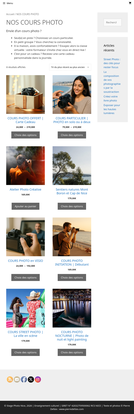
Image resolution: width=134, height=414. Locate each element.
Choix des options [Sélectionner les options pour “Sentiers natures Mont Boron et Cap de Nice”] (72, 206)
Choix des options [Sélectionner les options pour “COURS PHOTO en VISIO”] (25, 277)
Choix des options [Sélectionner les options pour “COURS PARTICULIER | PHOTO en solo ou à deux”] (72, 135)
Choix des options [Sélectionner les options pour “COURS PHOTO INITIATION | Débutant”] (72, 277)
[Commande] (70, 67)
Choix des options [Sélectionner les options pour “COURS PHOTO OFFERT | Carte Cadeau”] (25, 135)
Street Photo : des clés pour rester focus (112, 63)
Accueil (10, 14)
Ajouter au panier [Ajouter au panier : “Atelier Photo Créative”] (25, 206)
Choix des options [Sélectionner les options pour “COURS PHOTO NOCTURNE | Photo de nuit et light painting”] (72, 352)
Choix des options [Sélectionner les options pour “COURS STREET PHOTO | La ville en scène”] (25, 352)
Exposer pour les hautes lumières (112, 109)
